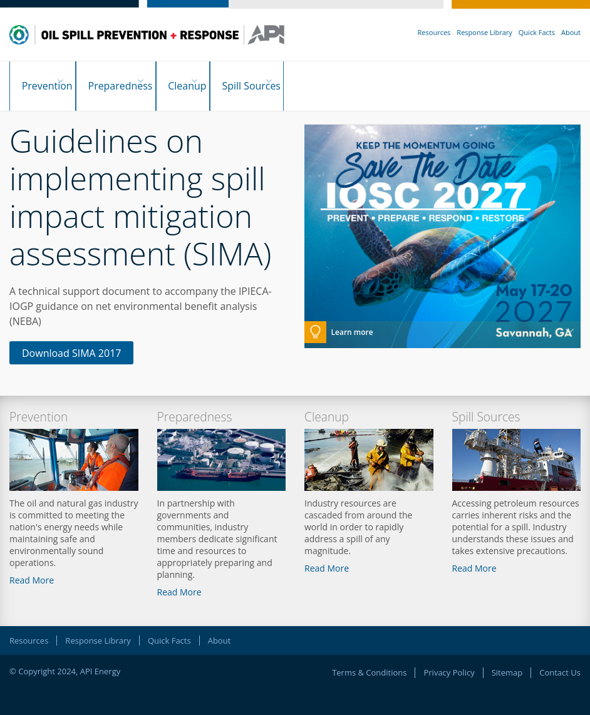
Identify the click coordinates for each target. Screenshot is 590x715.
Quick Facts (537, 32)
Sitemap (507, 659)
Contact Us (560, 659)
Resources (434, 32)
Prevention (43, 79)
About (571, 32)
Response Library (484, 32)
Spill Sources (285, 79)
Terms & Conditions (369, 659)
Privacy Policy (448, 659)
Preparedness (128, 79)
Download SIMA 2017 (71, 340)
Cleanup (208, 79)
